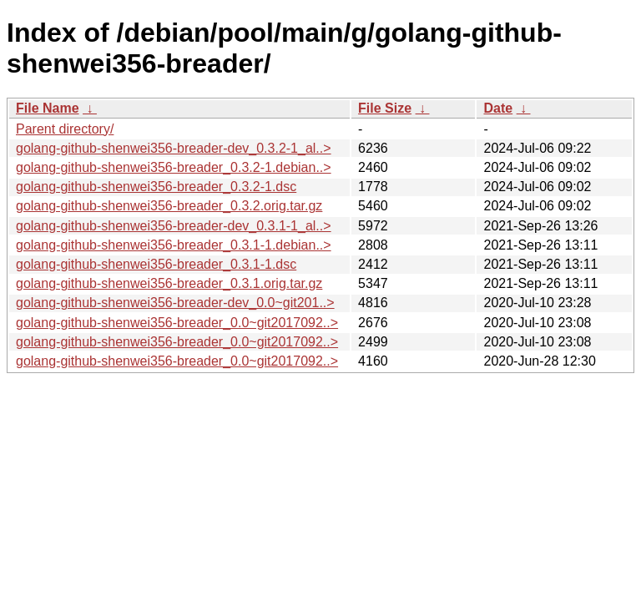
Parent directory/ (65, 129)
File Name (47, 108)
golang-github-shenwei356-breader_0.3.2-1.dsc (156, 186)
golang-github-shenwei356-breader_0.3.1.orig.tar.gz (169, 283)
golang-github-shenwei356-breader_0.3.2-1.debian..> (173, 167)
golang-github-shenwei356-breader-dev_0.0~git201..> (175, 302)
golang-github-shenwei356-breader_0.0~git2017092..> (177, 323)
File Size (384, 108)
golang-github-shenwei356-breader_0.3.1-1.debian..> (173, 245)
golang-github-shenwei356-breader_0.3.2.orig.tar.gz (169, 206)
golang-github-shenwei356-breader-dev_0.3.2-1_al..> (173, 148)
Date (497, 108)
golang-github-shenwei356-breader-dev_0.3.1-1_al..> (173, 226)
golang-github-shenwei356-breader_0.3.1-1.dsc (156, 264)
